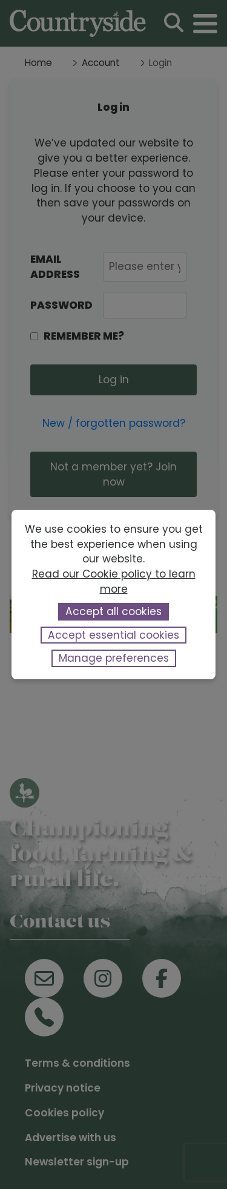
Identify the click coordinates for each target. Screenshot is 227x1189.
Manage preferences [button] (114, 658)
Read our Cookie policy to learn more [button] (114, 581)
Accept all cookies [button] (113, 611)
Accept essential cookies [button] (113, 635)
